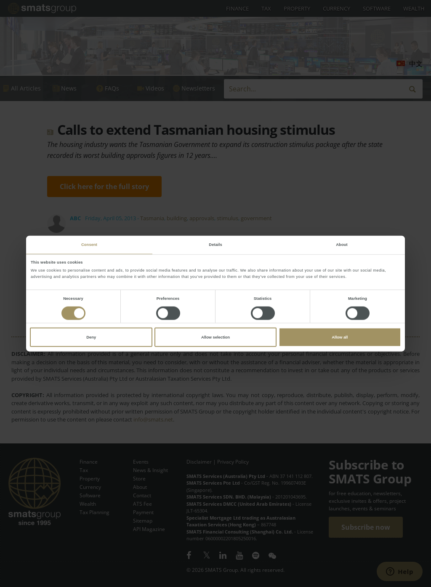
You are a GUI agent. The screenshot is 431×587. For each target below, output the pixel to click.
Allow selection (215, 337)
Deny (91, 337)
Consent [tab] (89, 245)
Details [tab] (215, 245)
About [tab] (342, 245)
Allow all (340, 337)
